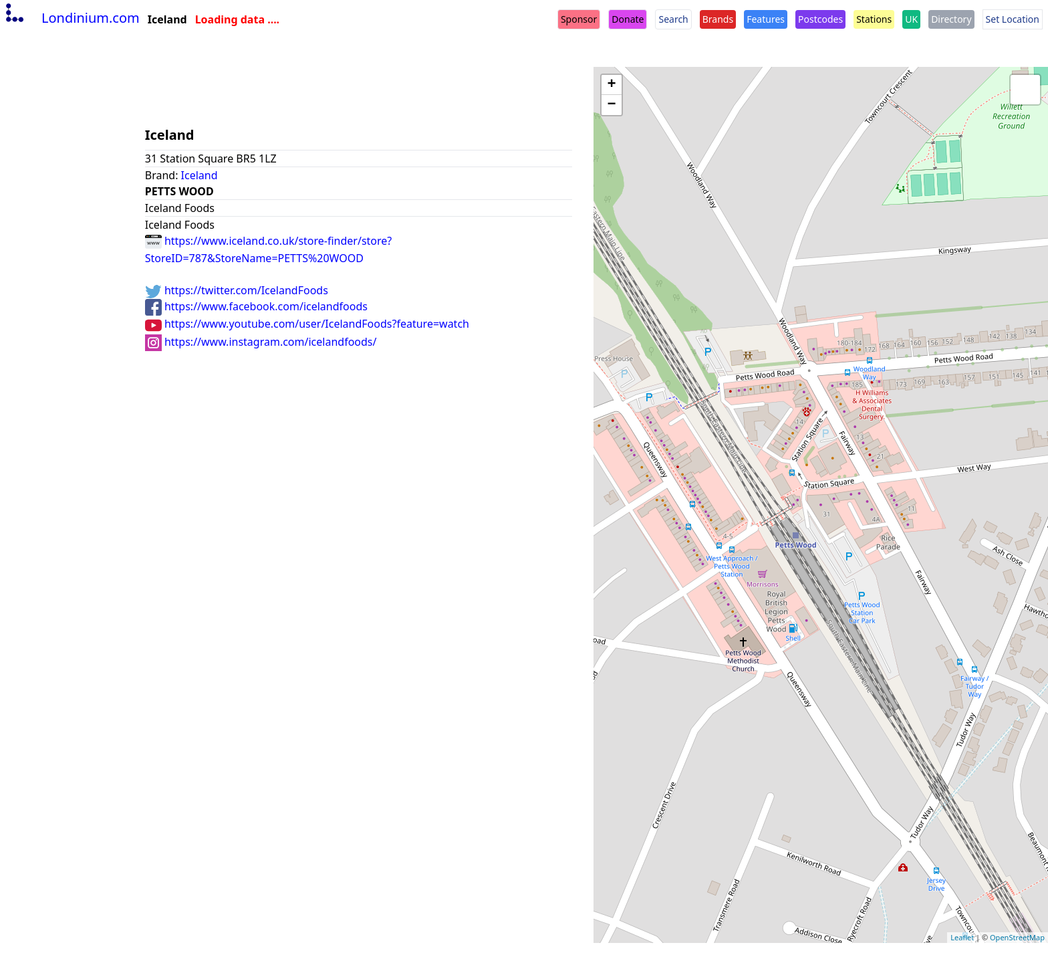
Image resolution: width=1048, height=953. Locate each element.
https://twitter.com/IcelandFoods (236, 290)
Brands (717, 19)
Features (766, 19)
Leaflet (962, 937)
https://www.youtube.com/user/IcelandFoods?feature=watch (307, 323)
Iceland (199, 175)
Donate (628, 19)
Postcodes (820, 19)
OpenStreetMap (1017, 937)
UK (911, 19)
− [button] (612, 105)
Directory (951, 19)
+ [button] (612, 85)
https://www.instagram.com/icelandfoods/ (261, 341)
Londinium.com (71, 18)
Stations (874, 19)
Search (673, 19)
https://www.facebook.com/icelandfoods (256, 306)
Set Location (1012, 19)
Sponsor (579, 19)
